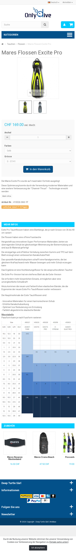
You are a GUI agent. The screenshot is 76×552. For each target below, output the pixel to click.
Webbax (53, 522)
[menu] (64, 24)
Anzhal (7, 132)
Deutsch (53, 2)
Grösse (8, 156)
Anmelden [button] (68, 2)
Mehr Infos (6, 196)
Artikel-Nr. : (7, 202)
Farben (8, 146)
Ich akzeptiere (38, 547)
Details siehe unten (59, 542)
